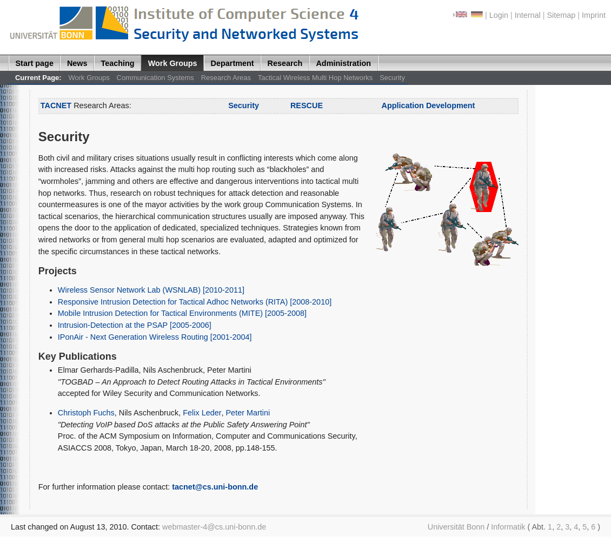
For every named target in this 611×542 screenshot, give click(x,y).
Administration (343, 63)
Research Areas (226, 78)
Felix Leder (202, 412)
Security (392, 78)
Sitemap (561, 15)
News (77, 63)
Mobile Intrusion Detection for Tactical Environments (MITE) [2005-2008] (182, 313)
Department (232, 63)
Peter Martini (248, 412)
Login (498, 15)
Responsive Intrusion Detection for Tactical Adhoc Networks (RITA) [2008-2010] (194, 302)
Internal (528, 15)
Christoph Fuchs (86, 412)
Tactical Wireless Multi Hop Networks (315, 78)
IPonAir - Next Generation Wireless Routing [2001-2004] (155, 337)
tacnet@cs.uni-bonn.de (215, 486)
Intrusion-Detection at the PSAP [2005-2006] (134, 325)
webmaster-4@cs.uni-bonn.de (214, 527)
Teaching (118, 63)
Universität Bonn (456, 527)
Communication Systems (155, 78)
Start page (35, 63)
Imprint (594, 15)
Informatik (508, 527)
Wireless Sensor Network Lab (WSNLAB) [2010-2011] (151, 290)
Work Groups (172, 63)
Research (285, 63)
